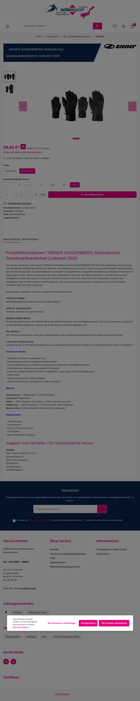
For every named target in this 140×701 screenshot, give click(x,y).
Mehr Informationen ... (21, 627)
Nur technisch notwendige (61, 623)
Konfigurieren (88, 623)
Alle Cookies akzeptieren (114, 623)
